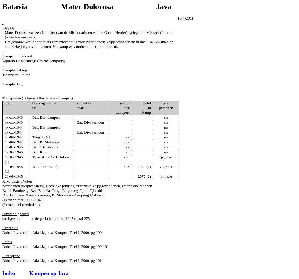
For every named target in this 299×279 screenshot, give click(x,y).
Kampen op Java (49, 273)
